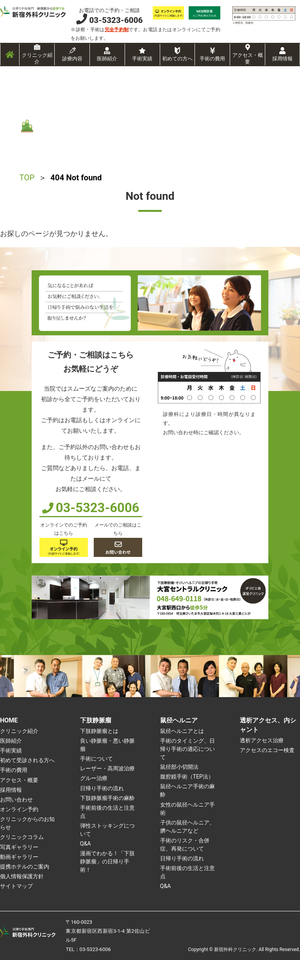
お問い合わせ (16, 799)
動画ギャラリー (19, 857)
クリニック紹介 (37, 58)
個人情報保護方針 (22, 876)
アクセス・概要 (247, 58)
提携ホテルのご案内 (24, 866)
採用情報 (282, 59)
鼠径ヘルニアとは (182, 731)
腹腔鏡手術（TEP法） (187, 776)
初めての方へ (177, 59)
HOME (9, 720)
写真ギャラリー (19, 847)
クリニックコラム (22, 837)
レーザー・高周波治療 (107, 768)
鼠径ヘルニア (179, 720)
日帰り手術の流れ (102, 788)
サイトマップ (16, 886)
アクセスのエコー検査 (267, 750)
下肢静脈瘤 (95, 720)
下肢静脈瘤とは (99, 731)
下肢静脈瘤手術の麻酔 (107, 798)
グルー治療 (93, 778)
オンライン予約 (19, 809)
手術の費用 (212, 59)
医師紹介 (107, 59)
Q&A (85, 843)
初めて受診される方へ (27, 760)
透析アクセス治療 (262, 740)
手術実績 (142, 59)
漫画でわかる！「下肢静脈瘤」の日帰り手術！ (107, 861)
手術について (96, 759)
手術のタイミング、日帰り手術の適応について (187, 749)
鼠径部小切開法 (179, 767)
